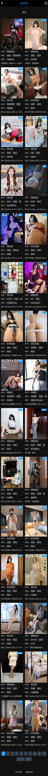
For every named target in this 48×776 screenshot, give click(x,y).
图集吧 (24, 3)
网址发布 (29, 772)
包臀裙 (33, 396)
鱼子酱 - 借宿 (30, 453)
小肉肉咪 (34, 692)
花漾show (11, 441)
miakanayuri (35, 303)
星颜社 (10, 392)
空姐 (9, 494)
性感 (39, 494)
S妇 (32, 153)
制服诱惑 (10, 104)
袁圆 (9, 254)
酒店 (9, 55)
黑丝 (39, 104)
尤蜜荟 (33, 392)
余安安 (33, 59)
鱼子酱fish (35, 449)
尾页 (28, 759)
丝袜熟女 (10, 396)
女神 (33, 445)
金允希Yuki (11, 205)
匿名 (33, 108)
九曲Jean (10, 59)
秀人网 (10, 100)
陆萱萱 (33, 498)
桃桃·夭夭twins (37, 400)
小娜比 (33, 595)
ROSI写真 (35, 100)
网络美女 (10, 52)
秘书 (9, 688)
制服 (33, 494)
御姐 (18, 396)
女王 (9, 202)
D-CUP (33, 640)
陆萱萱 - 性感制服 (32, 501)
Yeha (33, 205)
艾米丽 (10, 157)
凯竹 (9, 449)
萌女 (9, 153)
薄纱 (33, 55)
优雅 (9, 542)
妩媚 (41, 396)
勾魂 (16, 299)
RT (32, 299)
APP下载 (18, 772)
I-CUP (9, 299)
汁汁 (33, 644)
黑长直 (16, 250)
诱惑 (33, 591)
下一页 (20, 759)
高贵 (39, 250)
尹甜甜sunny (12, 303)
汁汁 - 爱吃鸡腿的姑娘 (34, 648)
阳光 (39, 542)
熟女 (9, 348)
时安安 (10, 400)
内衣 (33, 202)
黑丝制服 (16, 55)
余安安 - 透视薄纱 (32, 63)
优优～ (33, 157)
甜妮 (9, 644)
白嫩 (15, 202)
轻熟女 (33, 348)
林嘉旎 (10, 108)
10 (44, 754)
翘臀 (33, 737)
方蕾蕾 (10, 498)
